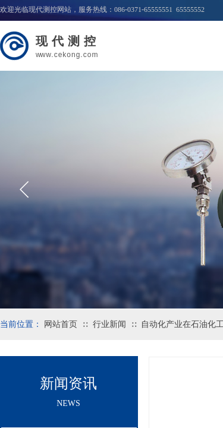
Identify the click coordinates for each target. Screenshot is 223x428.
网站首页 (60, 324)
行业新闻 (109, 324)
